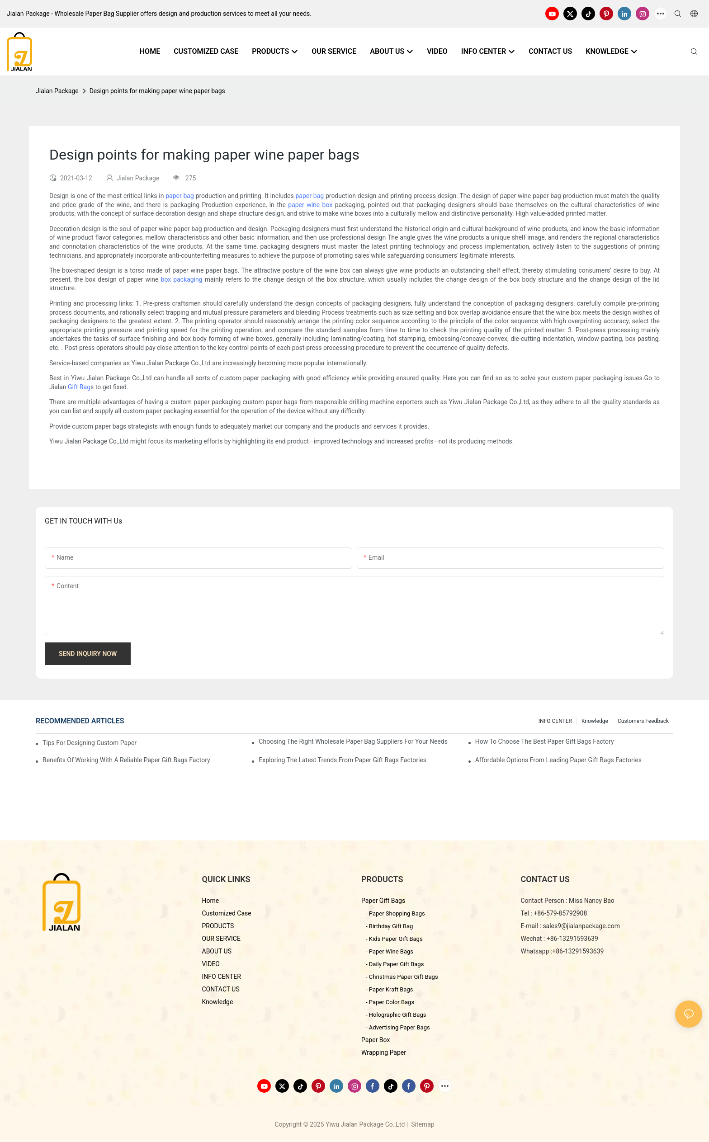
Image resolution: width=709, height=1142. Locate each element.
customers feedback (643, 721)
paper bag (179, 195)
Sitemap (422, 1124)
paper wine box (310, 204)
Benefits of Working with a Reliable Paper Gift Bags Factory (126, 760)
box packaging (182, 279)
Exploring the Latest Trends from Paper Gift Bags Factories (342, 760)
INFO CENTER (555, 721)
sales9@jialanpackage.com (581, 926)
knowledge (594, 721)
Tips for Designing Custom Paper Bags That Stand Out (90, 742)
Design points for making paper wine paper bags (157, 90)
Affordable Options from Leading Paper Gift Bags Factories (558, 760)
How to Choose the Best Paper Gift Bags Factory (544, 741)
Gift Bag (79, 387)
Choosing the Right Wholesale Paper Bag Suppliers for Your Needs (353, 741)
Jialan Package (57, 90)
